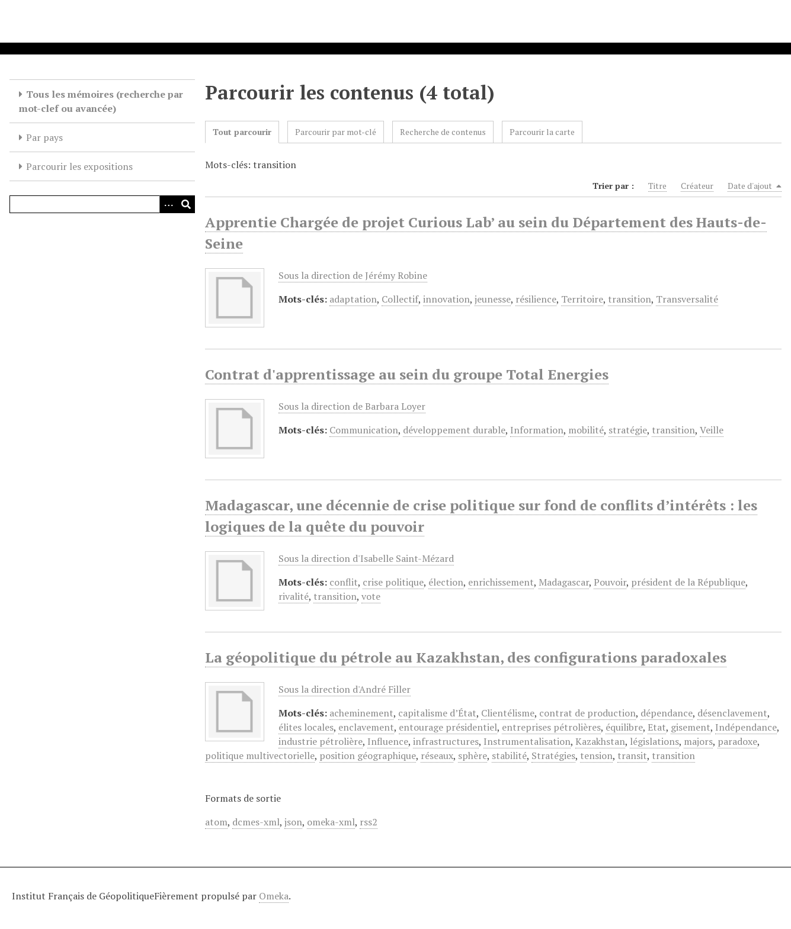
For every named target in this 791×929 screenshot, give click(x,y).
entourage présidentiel (448, 727)
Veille (711, 429)
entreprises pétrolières (551, 727)
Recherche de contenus (443, 131)
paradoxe (737, 741)
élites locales (306, 727)
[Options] (168, 204)
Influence (387, 741)
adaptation (353, 299)
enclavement (366, 727)
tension (596, 755)
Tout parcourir (242, 131)
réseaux (437, 755)
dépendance (667, 712)
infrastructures (446, 741)
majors (698, 741)
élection (445, 582)
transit (632, 755)
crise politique (393, 582)
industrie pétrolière (320, 741)
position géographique (367, 755)
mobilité (586, 429)
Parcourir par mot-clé (335, 131)
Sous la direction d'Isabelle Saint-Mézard (366, 558)
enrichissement (501, 582)
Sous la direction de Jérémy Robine (352, 275)
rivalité (293, 596)
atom (216, 821)
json (293, 821)
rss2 (368, 821)
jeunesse (493, 299)
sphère (472, 755)
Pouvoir (610, 582)
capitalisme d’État (437, 712)
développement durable (454, 429)
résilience (535, 299)
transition (629, 299)
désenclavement (732, 712)
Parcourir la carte (542, 131)
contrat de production (587, 712)
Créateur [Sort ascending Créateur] (697, 185)
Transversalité (687, 299)
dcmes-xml (256, 821)
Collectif (400, 299)
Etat (657, 727)
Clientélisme (507, 712)
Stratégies (553, 755)
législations (654, 741)
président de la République (688, 582)
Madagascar (564, 582)
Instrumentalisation (527, 741)
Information (536, 429)
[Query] (102, 204)
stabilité (509, 755)
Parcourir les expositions (79, 166)
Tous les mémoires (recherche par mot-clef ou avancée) (101, 101)
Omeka (274, 895)
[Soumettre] (186, 204)
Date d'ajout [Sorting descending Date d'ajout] (755, 186)
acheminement (361, 712)
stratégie (628, 429)
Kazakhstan (600, 741)
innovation (446, 299)
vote (370, 596)
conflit (343, 582)
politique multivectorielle (260, 755)
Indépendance (746, 727)
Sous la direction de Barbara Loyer (351, 406)
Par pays (44, 137)
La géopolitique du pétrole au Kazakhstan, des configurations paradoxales (465, 657)
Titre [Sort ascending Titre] (657, 185)
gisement (690, 727)
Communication (363, 429)
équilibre (624, 727)
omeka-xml (331, 821)
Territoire (582, 299)
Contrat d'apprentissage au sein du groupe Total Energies (407, 374)
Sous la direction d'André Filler (344, 689)
